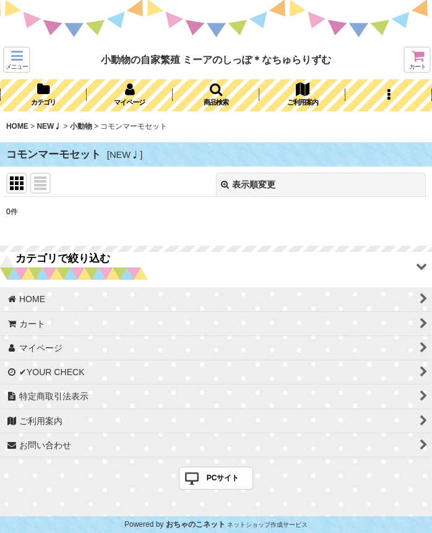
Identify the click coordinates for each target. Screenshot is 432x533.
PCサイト (223, 478)
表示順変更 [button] (248, 184)
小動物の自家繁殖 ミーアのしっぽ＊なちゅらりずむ (216, 59)
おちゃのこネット (195, 524)
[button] (16, 59)
